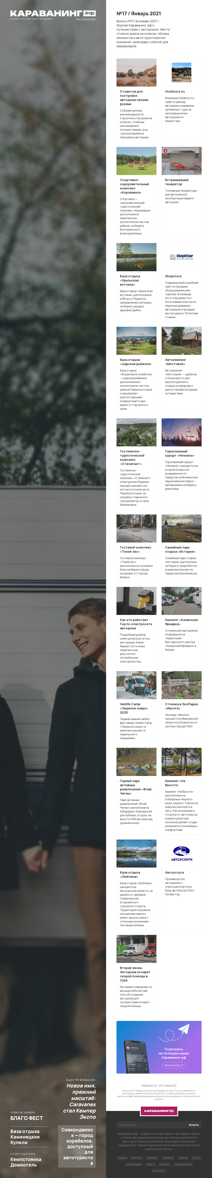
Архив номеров (133, 1164)
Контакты (165, 1164)
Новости (150, 1164)
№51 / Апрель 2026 (86, 19)
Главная (122, 1157)
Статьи (196, 1157)
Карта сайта (159, 1170)
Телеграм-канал (183, 1164)
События (183, 1157)
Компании (152, 1157)
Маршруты (168, 1157)
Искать (194, 1125)
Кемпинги (137, 1157)
